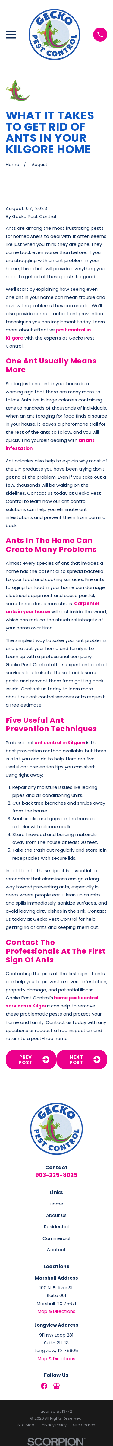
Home (56, 1204)
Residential (56, 1226)
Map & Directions (56, 1311)
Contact (56, 1249)
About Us (56, 1215)
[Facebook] (44, 1386)
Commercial (56, 1238)
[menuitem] (25, 1425)
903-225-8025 (56, 1175)
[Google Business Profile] (56, 1386)
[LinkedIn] (69, 1386)
